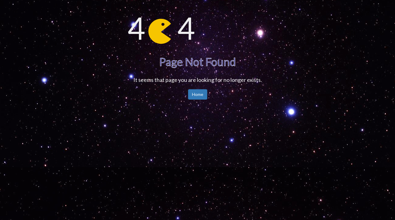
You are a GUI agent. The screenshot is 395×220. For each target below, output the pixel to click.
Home (197, 94)
